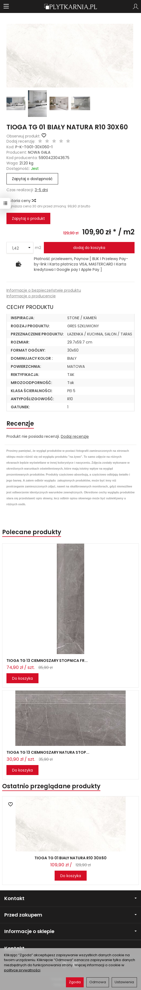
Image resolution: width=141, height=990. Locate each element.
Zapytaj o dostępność (32, 178)
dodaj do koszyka (89, 247)
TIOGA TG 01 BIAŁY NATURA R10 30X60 (70, 858)
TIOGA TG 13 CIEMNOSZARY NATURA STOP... (47, 752)
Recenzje (20, 423)
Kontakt (70, 898)
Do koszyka (22, 678)
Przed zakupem (70, 914)
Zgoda (75, 982)
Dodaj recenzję (75, 436)
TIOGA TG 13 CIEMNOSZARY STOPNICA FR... (47, 660)
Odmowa (97, 982)
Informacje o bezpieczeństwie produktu (43, 290)
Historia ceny (21, 200)
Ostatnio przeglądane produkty (51, 786)
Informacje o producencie (31, 296)
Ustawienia (124, 982)
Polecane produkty (31, 532)
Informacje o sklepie (70, 931)
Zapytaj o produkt (28, 218)
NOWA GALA (39, 152)
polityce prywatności (22, 970)
